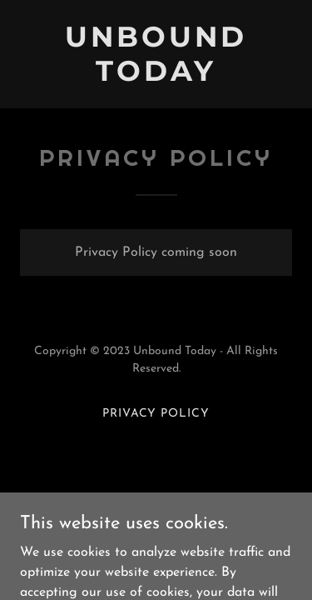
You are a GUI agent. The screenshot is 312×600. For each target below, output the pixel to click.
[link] (156, 77)
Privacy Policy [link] (156, 414)
